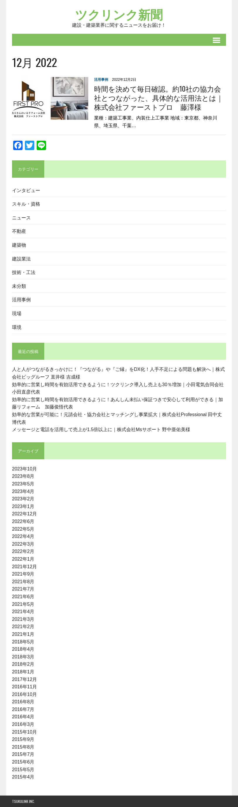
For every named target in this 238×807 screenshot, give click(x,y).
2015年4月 (23, 777)
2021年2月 (23, 626)
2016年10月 (24, 694)
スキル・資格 (26, 203)
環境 (16, 326)
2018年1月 (23, 671)
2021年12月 (24, 566)
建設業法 (21, 258)
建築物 (19, 244)
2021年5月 (23, 604)
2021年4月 (23, 611)
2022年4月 (23, 536)
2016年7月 (23, 709)
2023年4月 (23, 491)
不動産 (19, 231)
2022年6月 (23, 521)
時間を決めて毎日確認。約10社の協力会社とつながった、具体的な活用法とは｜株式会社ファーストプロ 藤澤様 (158, 97)
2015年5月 (23, 769)
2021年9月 (23, 573)
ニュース (21, 217)
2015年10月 (24, 731)
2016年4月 (23, 716)
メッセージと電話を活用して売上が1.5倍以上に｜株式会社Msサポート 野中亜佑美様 (101, 429)
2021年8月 (23, 581)
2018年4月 (23, 649)
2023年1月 (23, 506)
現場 (16, 313)
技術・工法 (23, 271)
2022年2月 (23, 551)
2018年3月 (23, 656)
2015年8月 (23, 746)
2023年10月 (24, 468)
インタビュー (26, 190)
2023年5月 (23, 483)
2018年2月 (23, 664)
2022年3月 (23, 544)
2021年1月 (23, 634)
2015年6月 (23, 761)
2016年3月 (23, 724)
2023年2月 (23, 499)
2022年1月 (23, 559)
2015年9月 (23, 739)
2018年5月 (23, 641)
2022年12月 (24, 514)
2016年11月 (24, 686)
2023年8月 (23, 476)
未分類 (19, 285)
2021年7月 (23, 589)
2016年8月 (23, 702)
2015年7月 (23, 754)
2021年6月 (23, 596)
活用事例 (101, 80)
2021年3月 (23, 619)
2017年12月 (24, 679)
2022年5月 (23, 529)
